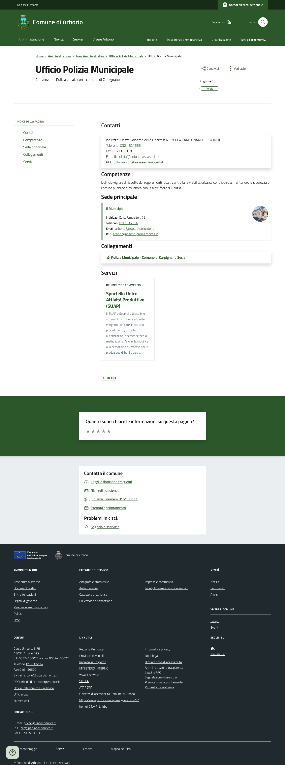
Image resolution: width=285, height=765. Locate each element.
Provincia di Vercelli (91, 655)
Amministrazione (31, 39)
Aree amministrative (27, 581)
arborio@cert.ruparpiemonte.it (135, 234)
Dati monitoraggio (25, 748)
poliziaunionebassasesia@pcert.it (138, 162)
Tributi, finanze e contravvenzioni (166, 588)
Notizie (215, 581)
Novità (59, 39)
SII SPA (84, 681)
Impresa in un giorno (92, 662)
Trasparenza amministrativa (184, 39)
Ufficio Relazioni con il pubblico (34, 688)
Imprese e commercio (123, 285)
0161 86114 (128, 223)
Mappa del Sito (121, 748)
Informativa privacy (157, 649)
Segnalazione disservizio (161, 677)
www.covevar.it (89, 674)
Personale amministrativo (31, 607)
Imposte (151, 39)
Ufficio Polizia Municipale (126, 56)
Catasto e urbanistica (93, 594)
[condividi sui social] (210, 68)
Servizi (78, 39)
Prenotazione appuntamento (164, 682)
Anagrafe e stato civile (94, 581)
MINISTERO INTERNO (94, 668)
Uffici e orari (21, 694)
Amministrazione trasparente (164, 667)
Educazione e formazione (95, 600)
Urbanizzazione (221, 39)
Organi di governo (25, 600)
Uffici (17, 619)
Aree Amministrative (90, 56)
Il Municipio (115, 208)
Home (40, 56)
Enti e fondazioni (25, 594)
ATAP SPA (85, 687)
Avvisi (214, 594)
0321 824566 (130, 145)
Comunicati (217, 588)
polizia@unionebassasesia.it (138, 156)
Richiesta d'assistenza (159, 687)
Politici (18, 613)
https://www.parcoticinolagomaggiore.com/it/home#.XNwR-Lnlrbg (109, 703)
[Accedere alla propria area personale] (243, 5)
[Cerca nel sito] (261, 22)
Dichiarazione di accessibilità (163, 662)
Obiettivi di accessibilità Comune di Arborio (107, 693)
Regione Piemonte (27, 5)
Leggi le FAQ (153, 672)
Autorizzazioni (88, 588)
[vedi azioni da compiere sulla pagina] (238, 68)
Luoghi (214, 621)
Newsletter (217, 654)
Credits (87, 748)
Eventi (214, 627)
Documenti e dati (25, 588)
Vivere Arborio (103, 39)
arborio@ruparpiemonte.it (134, 228)
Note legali (152, 655)
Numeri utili (21, 700)
